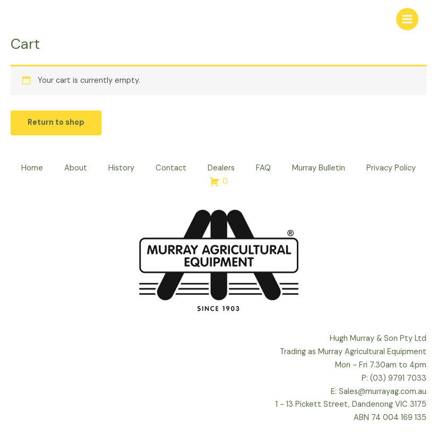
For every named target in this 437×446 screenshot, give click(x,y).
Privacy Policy (391, 168)
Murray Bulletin (318, 168)
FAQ (263, 168)
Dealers (221, 168)
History (121, 168)
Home (32, 168)
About (75, 168)
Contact (171, 168)
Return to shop (56, 122)
